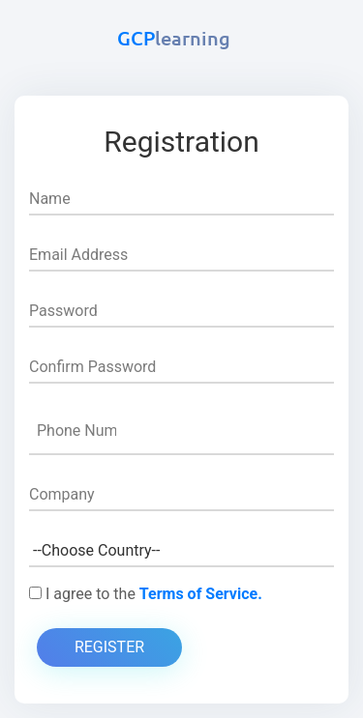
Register (109, 647)
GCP (173, 37)
